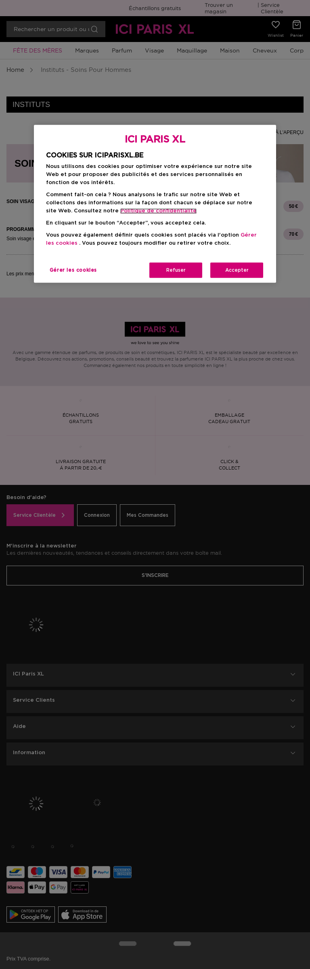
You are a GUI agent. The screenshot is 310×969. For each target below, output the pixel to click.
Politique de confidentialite (158, 211)
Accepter (237, 270)
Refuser (176, 270)
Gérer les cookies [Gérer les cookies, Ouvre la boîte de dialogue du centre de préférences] (73, 270)
